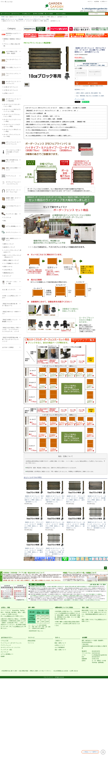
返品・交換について (60, 649)
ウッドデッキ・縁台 (6, 649)
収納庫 (2, 656)
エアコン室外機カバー (7, 654)
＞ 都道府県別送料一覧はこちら (35, 631)
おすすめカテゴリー (6, 637)
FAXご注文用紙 (38, 13)
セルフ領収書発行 (60, 647)
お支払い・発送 (5, 607)
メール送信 (49, 13)
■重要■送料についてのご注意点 (64, 607)
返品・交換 (85, 607)
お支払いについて (60, 645)
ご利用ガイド (104, 1)
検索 (106, 13)
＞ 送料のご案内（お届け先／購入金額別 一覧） (88, 93)
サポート (57, 637)
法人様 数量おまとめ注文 (62, 671)
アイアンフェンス (6, 645)
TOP (103, 752)
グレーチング (4, 652)
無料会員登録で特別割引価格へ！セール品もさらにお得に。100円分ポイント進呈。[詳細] (91, 64)
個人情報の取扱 (24, 671)
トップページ (5, 13)
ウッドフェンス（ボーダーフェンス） (11, 643)
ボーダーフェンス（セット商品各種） (15, 19)
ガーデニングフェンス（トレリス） (11, 647)
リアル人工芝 (4, 640)
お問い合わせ (74, 671)
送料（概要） (32, 607)
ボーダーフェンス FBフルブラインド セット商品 (37, 19)
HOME (2, 16)
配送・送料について (60, 643)
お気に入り (26, 13)
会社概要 (84, 637)
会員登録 (97, 1)
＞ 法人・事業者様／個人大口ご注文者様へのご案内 (89, 95)
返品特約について (80, 89)
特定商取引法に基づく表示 (10, 671)
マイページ (15, 13)
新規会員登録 (31, 640)
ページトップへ (105, 568)
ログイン (90, 1)
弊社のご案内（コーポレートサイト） (41, 671)
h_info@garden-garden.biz (94, 9)
